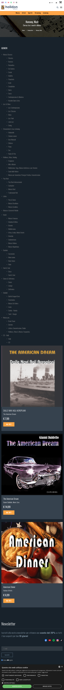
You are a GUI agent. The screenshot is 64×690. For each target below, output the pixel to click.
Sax (9, 150)
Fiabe (9, 264)
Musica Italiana (12, 243)
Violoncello (11, 132)
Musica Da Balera (13, 303)
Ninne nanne (11, 257)
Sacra (10, 93)
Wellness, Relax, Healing (10, 157)
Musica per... (6, 317)
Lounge (10, 285)
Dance (10, 282)
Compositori (30, 30)
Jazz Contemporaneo (14, 107)
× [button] (62, 666)
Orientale (10, 236)
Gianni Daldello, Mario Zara (11, 502)
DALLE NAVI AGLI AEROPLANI (14, 410)
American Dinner (9, 587)
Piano (9, 146)
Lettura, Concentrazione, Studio (17, 328)
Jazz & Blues (7, 104)
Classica (10, 58)
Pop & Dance (12, 200)
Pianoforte (11, 79)
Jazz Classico (12, 111)
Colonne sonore (12, 136)
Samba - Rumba (12, 310)
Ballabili (5, 293)
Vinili (9, 339)
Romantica (11, 65)
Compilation (11, 86)
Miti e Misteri (12, 164)
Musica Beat (11, 189)
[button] (32, 683)
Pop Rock (6, 178)
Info (8, 424)
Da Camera (11, 69)
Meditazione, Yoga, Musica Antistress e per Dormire (22, 168)
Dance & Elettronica (8, 278)
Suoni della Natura (13, 171)
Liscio (9, 307)
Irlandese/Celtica (13, 222)
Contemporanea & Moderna (16, 97)
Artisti (24, 13)
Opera (10, 90)
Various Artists (8, 590)
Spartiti (30, 13)
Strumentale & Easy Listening (11, 129)
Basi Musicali (12, 139)
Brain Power (11, 321)
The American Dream (9, 414)
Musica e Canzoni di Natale (10, 210)
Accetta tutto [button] (17, 686)
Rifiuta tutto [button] (47, 686)
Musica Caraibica (13, 207)
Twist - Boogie (12, 314)
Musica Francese (13, 218)
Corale (10, 72)
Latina (5, 196)
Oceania (10, 225)
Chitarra (10, 143)
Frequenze (11, 161)
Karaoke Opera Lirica (14, 100)
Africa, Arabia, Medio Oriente (16, 232)
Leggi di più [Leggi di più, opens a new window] (45, 672)
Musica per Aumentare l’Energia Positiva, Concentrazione (24, 175)
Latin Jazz (11, 122)
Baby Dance (11, 261)
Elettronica (11, 289)
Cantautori (11, 185)
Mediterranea (12, 229)
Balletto (10, 76)
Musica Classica (7, 54)
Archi (9, 83)
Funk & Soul (6, 268)
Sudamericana (12, 239)
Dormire (10, 324)
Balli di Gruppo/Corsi (14, 296)
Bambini (5, 250)
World (4, 215)
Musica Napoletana (13, 247)
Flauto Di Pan (12, 154)
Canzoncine (11, 254)
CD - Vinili (6, 335)
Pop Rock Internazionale (15, 182)
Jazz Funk (11, 118)
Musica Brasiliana (13, 203)
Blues (9, 115)
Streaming (38, 13)
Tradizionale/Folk (13, 193)
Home (23, 30)
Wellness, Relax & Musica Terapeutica (19, 332)
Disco (9, 271)
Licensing (45, 13)
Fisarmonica (11, 300)
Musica (18, 13)
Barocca (10, 61)
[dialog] (32, 677)
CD (9, 342)
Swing (10, 125)
